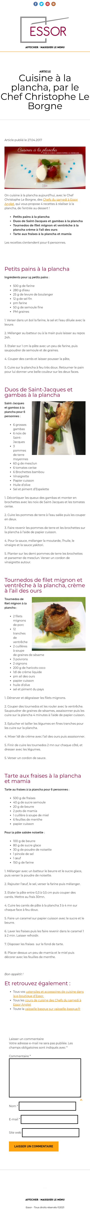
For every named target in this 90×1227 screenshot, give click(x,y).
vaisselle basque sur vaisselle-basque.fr (52, 1009)
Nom (13, 1106)
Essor (29, 1207)
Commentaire (20, 1056)
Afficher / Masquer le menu (45, 47)
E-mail (14, 1119)
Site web (15, 1132)
